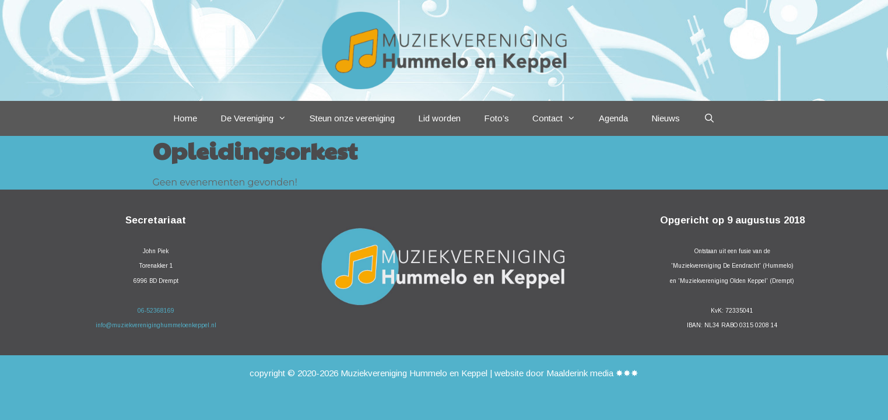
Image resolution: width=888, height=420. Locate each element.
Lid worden (439, 118)
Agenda (613, 118)
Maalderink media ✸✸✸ (592, 373)
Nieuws (665, 118)
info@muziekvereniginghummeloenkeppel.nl (156, 325)
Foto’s (496, 118)
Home (185, 118)
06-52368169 (156, 310)
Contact (559, 118)
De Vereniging (259, 118)
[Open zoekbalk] (709, 118)
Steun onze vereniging (352, 118)
